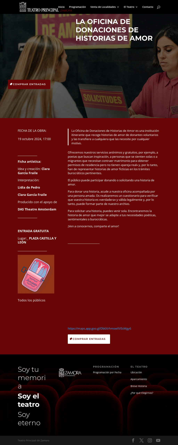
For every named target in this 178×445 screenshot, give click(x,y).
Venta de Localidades (103, 7)
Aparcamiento (139, 379)
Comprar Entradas (29, 84)
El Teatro (129, 7)
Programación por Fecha (107, 372)
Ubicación (136, 372)
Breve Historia (139, 386)
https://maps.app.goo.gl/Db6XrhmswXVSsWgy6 (99, 328)
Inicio (61, 7)
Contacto (147, 7)
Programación (77, 7)
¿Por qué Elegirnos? (142, 392)
